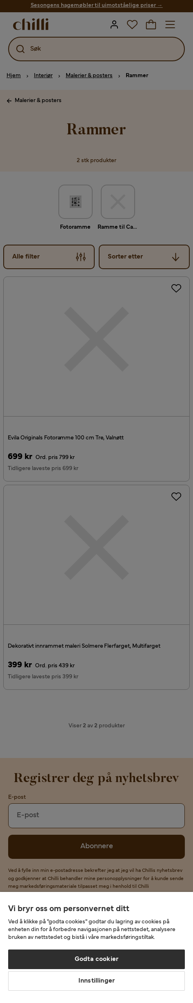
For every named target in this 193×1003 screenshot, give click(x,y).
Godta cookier (96, 959)
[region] (96, 947)
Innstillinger (96, 981)
